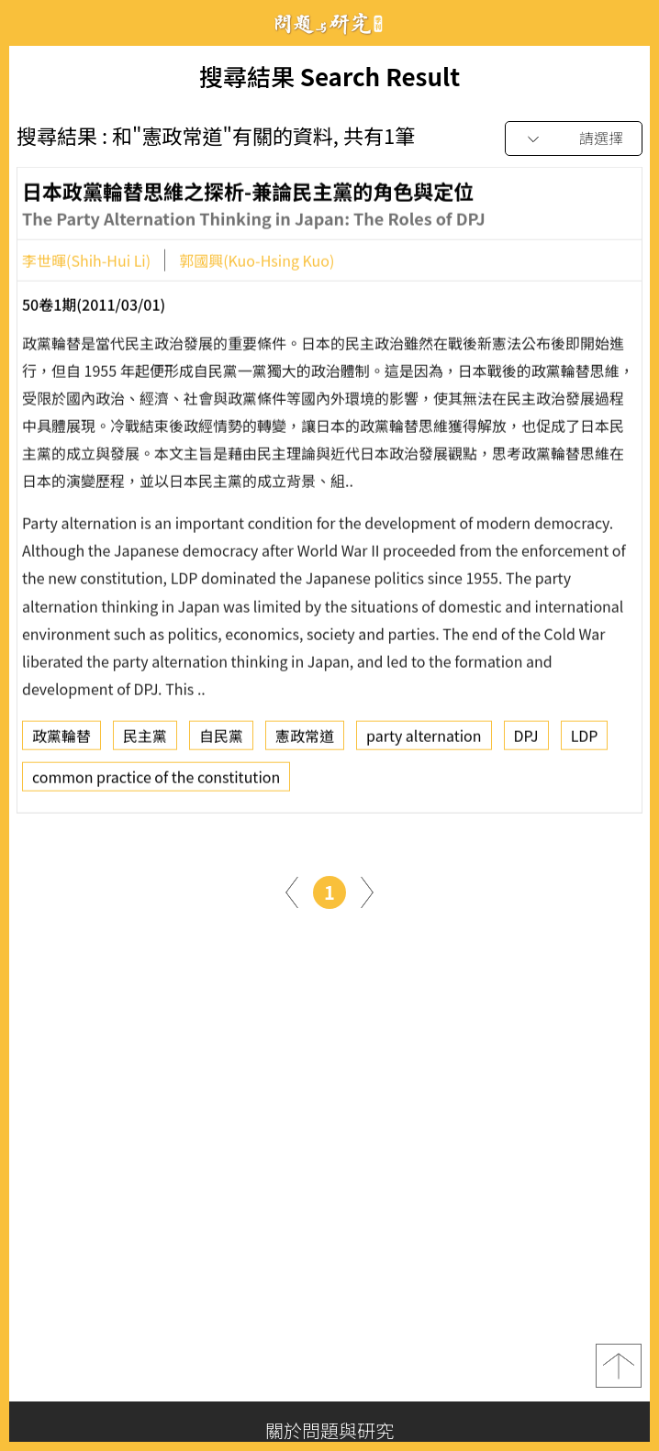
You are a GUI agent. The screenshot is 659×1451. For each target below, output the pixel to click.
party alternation (424, 741)
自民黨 (221, 741)
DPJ (526, 741)
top (619, 1366)
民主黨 (145, 741)
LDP (584, 741)
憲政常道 (304, 741)
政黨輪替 (61, 741)
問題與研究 (329, 23)
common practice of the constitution (156, 782)
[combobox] (574, 139)
